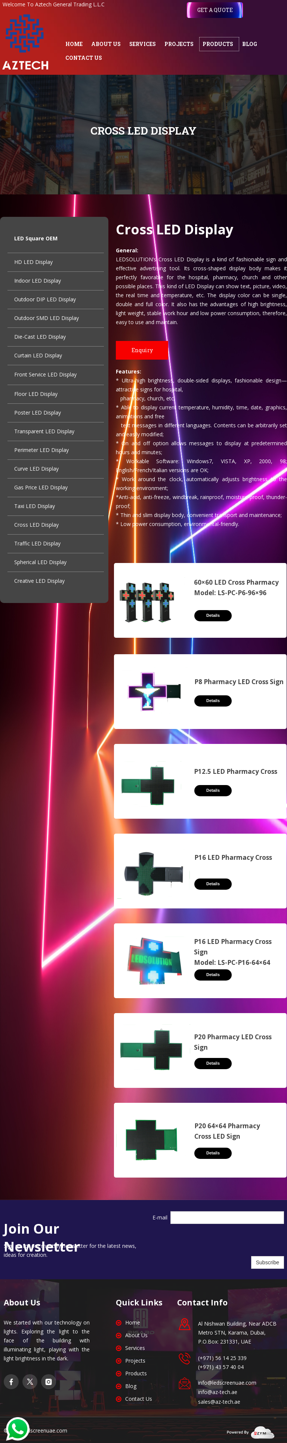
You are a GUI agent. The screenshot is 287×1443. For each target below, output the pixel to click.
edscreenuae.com (45, 1430)
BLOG (249, 43)
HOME (74, 43)
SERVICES (142, 43)
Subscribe (267, 1262)
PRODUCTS (218, 43)
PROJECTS (179, 43)
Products (136, 1373)
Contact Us (138, 1398)
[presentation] (227, 1240)
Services (135, 1347)
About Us (136, 1335)
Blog (130, 1386)
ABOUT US (106, 43)
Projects (135, 1360)
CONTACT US (83, 57)
